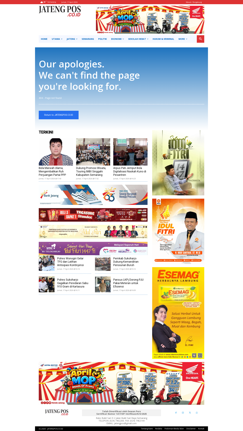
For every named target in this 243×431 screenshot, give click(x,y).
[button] (200, 39)
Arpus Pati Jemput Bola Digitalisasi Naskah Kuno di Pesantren (129, 171)
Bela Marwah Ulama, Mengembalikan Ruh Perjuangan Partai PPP (52, 171)
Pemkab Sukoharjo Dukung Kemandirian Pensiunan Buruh (126, 262)
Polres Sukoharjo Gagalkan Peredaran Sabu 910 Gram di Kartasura (72, 283)
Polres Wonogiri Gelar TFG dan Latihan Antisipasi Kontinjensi (70, 262)
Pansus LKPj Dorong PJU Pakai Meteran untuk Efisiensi (128, 283)
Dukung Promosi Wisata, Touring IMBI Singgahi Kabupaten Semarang (91, 171)
